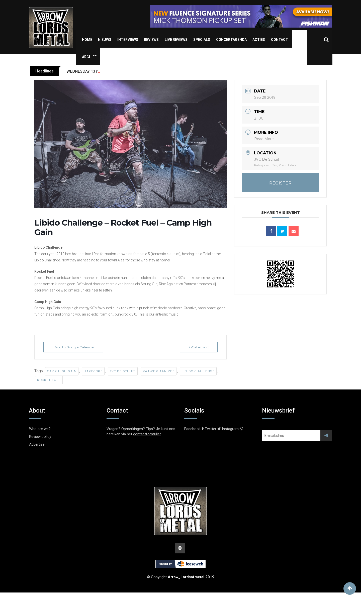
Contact (279, 40)
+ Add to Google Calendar (73, 347)
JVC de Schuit (123, 371)
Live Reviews (176, 40)
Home (87, 40)
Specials (201, 40)
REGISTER (280, 183)
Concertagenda (231, 40)
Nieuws (104, 40)
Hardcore (93, 371)
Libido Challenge (198, 371)
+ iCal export (199, 347)
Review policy (40, 436)
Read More (264, 139)
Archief (89, 57)
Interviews (127, 40)
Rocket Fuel (49, 380)
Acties (258, 40)
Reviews (151, 40)
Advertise (37, 444)
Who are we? (40, 429)
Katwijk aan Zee (159, 371)
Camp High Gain (61, 371)
